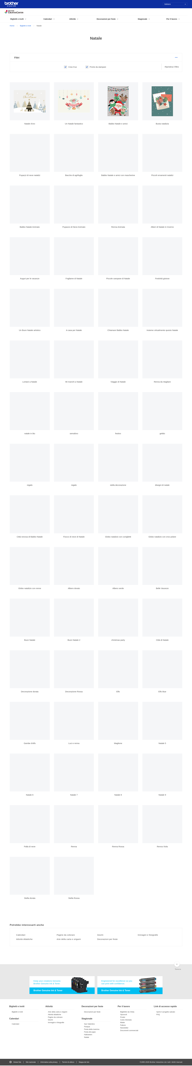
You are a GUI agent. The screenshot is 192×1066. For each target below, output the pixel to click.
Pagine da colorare (66, 935)
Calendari (21, 935)
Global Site (15, 1062)
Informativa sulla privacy (49, 1062)
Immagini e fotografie (148, 935)
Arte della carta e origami (69, 940)
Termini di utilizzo (68, 1062)
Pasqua (87, 1027)
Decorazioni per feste (107, 940)
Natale (86, 1038)
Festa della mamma (91, 1030)
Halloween (88, 1035)
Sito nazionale (31, 1062)
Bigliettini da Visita (127, 1012)
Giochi (100, 935)
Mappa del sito (84, 1062)
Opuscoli (123, 1015)
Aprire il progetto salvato (165, 1012)
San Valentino (89, 1024)
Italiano (175, 4)
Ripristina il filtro (172, 67)
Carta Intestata (126, 1020)
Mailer (122, 1023)
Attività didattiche (24, 940)
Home (12, 26)
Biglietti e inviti (25, 26)
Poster (122, 1018)
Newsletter (124, 1028)
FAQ (158, 1015)
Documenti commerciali (129, 1031)
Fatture (123, 1026)
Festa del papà (90, 1032)
